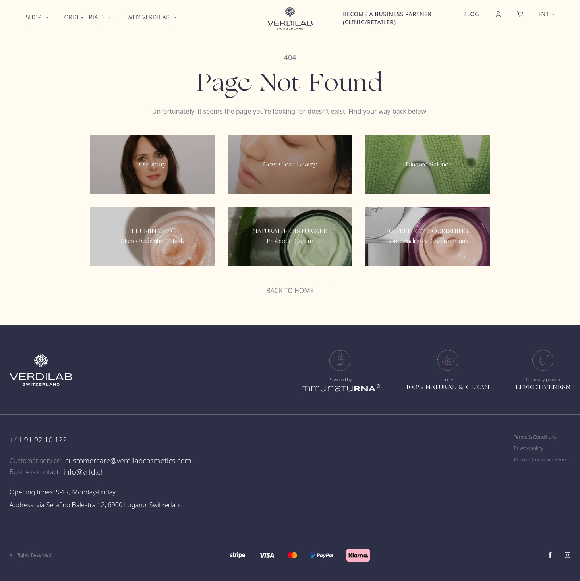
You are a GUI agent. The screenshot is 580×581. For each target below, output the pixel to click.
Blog (471, 14)
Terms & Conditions (535, 437)
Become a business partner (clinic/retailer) (387, 18)
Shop (34, 17)
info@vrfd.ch (84, 472)
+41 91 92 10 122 (38, 439)
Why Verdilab (148, 17)
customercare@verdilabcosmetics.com (128, 460)
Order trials (84, 17)
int (544, 14)
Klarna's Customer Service (542, 459)
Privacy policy (528, 448)
